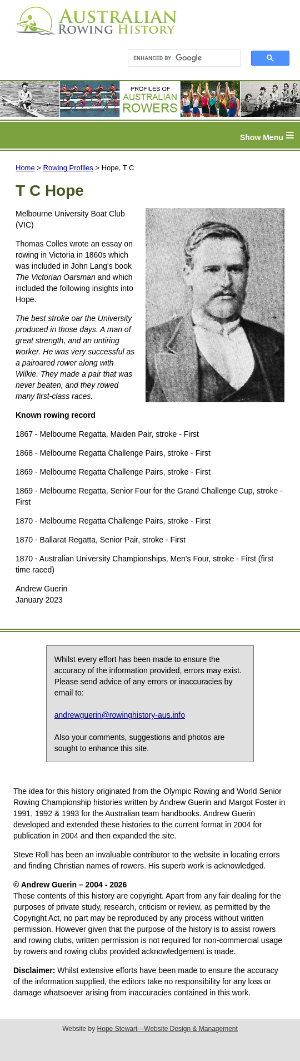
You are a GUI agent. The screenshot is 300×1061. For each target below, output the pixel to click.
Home (25, 168)
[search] (179, 58)
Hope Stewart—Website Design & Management (167, 1029)
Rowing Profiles (68, 168)
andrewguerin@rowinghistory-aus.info (119, 714)
